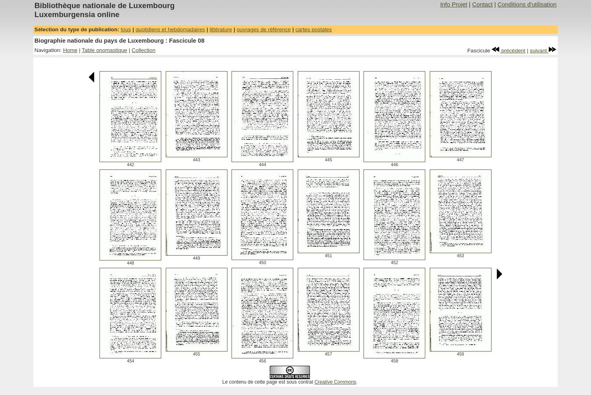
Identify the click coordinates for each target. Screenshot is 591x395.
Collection (144, 50)
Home (70, 50)
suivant (543, 51)
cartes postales (313, 29)
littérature (221, 29)
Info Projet (454, 4)
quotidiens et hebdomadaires (170, 29)
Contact (482, 4)
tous (126, 29)
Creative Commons (335, 382)
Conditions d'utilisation (527, 4)
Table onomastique (104, 50)
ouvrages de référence (264, 29)
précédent (508, 51)
